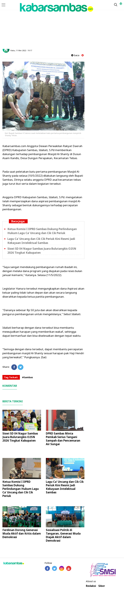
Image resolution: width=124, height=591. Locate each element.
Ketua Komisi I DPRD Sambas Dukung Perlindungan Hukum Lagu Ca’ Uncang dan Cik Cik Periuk (42, 231)
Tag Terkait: (11, 377)
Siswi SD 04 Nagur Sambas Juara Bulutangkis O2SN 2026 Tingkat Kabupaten (20, 437)
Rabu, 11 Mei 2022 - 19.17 (21, 50)
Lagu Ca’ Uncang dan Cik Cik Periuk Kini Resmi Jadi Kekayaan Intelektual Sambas (41, 241)
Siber (101, 586)
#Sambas (27, 377)
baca (75, 55)
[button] (120, 2)
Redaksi (91, 586)
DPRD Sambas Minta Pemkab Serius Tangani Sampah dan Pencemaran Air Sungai (63, 439)
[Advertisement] (62, 24)
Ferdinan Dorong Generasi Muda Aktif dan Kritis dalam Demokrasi (21, 533)
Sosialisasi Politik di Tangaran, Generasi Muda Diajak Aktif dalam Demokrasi (63, 535)
